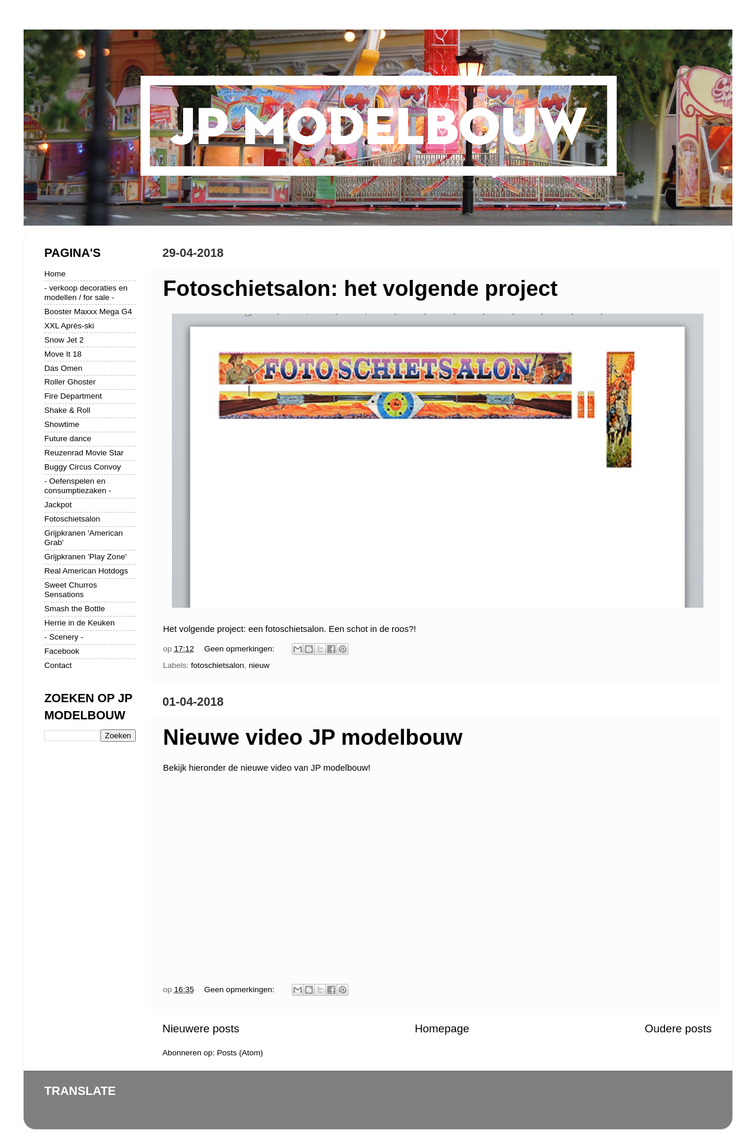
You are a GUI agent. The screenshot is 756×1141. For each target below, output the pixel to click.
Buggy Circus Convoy (82, 466)
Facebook (61, 651)
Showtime (61, 424)
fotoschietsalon (217, 665)
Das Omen (63, 368)
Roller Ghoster (70, 381)
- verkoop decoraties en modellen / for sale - (86, 292)
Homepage (442, 1028)
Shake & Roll (67, 410)
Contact (58, 665)
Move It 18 (63, 354)
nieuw (259, 665)
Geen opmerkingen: (240, 648)
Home (55, 273)
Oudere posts (678, 1028)
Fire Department (73, 396)
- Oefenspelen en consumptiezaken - (77, 486)
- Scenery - (63, 637)
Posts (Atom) (240, 1052)
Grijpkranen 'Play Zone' (85, 556)
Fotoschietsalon (72, 518)
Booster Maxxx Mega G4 (88, 311)
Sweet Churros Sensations (70, 590)
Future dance (68, 438)
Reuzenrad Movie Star (83, 452)
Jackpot (58, 504)
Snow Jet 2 (64, 339)
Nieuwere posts (200, 1028)
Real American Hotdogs (86, 570)
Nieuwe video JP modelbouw (312, 737)
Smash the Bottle (74, 608)
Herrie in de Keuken (79, 622)
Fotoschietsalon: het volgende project (360, 288)
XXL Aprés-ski (69, 325)
